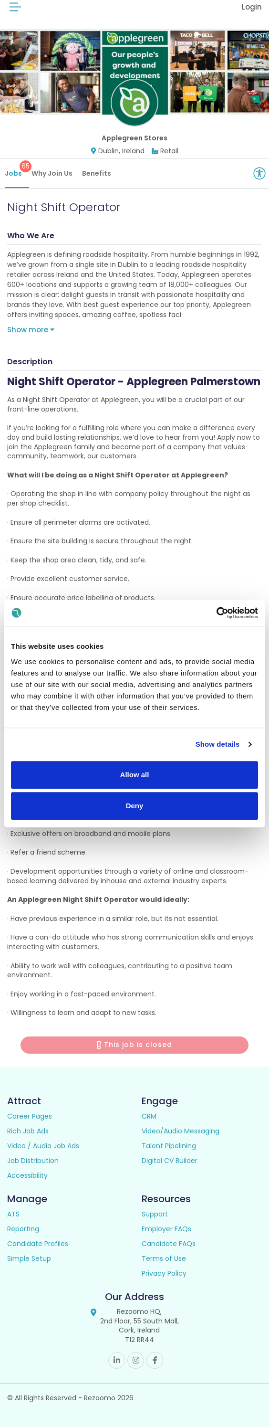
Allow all (134, 775)
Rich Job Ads (28, 1131)
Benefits (96, 173)
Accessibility (27, 1175)
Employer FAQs (166, 1229)
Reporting (23, 1229)
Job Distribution (33, 1160)
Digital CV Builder (169, 1160)
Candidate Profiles (37, 1243)
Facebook (154, 1360)
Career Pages (29, 1116)
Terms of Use (164, 1258)
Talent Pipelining (169, 1146)
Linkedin (116, 1360)
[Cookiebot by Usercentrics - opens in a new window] (216, 613)
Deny (135, 806)
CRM (149, 1116)
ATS (13, 1214)
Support (155, 1214)
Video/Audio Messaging (180, 1131)
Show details (218, 744)
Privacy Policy (164, 1273)
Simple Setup (29, 1258)
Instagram (135, 1360)
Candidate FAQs (169, 1243)
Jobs (17, 169)
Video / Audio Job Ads (43, 1146)
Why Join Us (51, 173)
